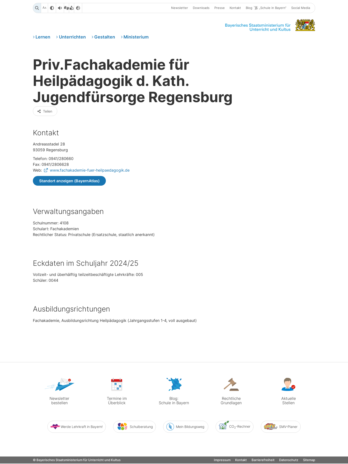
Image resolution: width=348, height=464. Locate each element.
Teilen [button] (44, 112)
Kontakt (235, 8)
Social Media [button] (300, 8)
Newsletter (179, 8)
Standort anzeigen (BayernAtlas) (69, 182)
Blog (266, 8)
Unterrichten (72, 37)
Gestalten (104, 37)
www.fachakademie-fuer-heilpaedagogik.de (90, 171)
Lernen (43, 37)
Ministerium (136, 37)
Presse (219, 8)
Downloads (201, 8)
